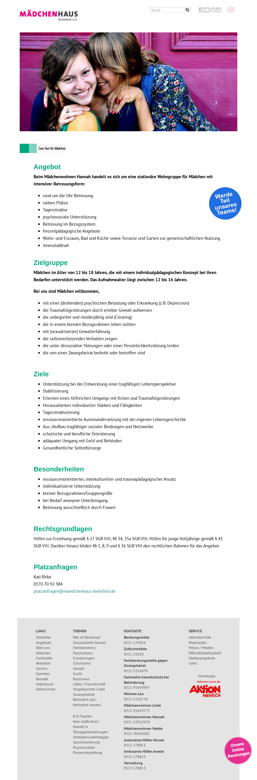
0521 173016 (135, 642)
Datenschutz (45, 689)
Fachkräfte (44, 658)
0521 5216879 (136, 670)
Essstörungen (83, 658)
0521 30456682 (137, 733)
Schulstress (82, 663)
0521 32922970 (137, 722)
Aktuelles (43, 663)
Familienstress (84, 647)
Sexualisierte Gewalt (89, 642)
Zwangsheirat (83, 694)
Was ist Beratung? (87, 637)
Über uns (43, 647)
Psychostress (83, 653)
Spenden (43, 673)
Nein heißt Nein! (86, 721)
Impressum (44, 684)
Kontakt (42, 679)
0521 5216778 (136, 699)
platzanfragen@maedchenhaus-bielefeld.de (75, 591)
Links (193, 663)
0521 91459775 (137, 710)
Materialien (198, 642)
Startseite (43, 637)
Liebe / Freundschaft (89, 684)
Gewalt (78, 668)
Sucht (77, 673)
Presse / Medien (201, 647)
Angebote (43, 642)
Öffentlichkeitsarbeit (205, 653)
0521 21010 (134, 654)
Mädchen (43, 653)
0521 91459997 (137, 687)
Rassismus (81, 679)
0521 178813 (135, 745)
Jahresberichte (200, 637)
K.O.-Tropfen (82, 716)
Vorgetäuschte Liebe (89, 689)
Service (41, 668)
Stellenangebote (202, 658)
